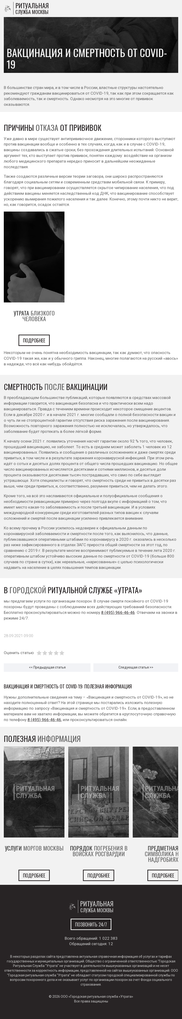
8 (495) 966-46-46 (118, 612)
